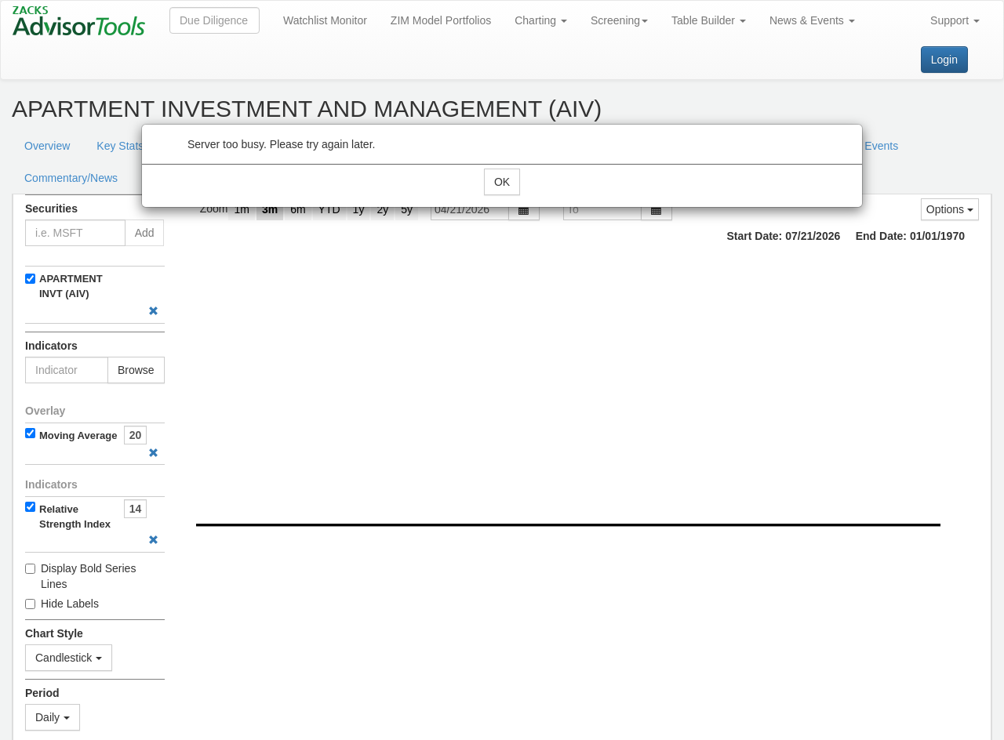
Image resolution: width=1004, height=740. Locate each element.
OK (502, 182)
